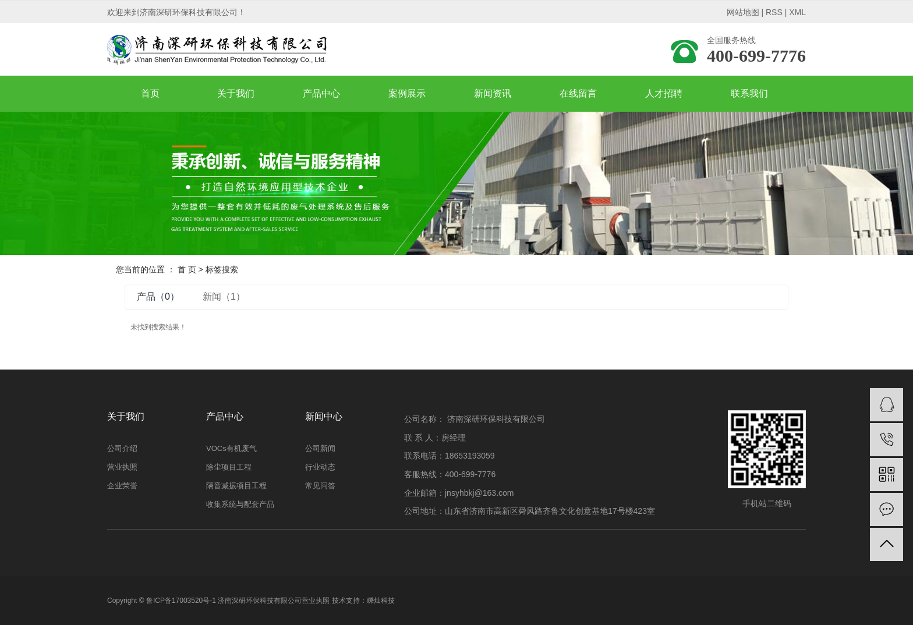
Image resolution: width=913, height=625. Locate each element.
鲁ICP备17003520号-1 (181, 600)
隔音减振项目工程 (236, 485)
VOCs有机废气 (231, 448)
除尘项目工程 (229, 467)
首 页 (187, 269)
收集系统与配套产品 (240, 504)
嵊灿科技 (381, 600)
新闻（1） (224, 296)
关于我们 (235, 93)
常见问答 (320, 485)
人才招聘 (663, 93)
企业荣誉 (122, 485)
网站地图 (743, 12)
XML (797, 12)
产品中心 (321, 93)
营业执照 (122, 467)
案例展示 (407, 93)
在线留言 (578, 93)
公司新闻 (320, 448)
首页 (150, 93)
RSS (774, 12)
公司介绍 (122, 448)
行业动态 (320, 467)
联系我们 (749, 93)
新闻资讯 (492, 93)
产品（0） (158, 296)
